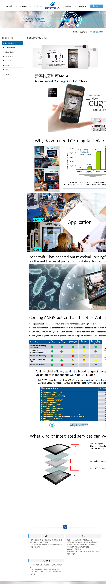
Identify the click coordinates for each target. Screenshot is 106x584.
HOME (75, 32)
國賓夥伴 (68, 6)
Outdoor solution (10, 47)
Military (7, 65)
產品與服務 (23, 6)
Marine (7, 74)
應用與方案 (38, 6)
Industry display (9, 52)
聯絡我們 (82, 6)
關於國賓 (9, 6)
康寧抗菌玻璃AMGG (96, 32)
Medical (7, 70)
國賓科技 (52, 6)
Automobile (8, 61)
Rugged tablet (9, 56)
